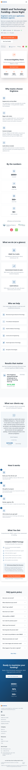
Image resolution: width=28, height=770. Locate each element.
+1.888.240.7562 (5, 750)
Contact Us (3, 733)
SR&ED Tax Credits (4, 717)
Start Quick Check (14, 67)
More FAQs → (14, 653)
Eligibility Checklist (4, 723)
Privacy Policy (23, 763)
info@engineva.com (6, 748)
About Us (3, 729)
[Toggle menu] (26, 2)
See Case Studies (7, 41)
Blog (2, 739)
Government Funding (5, 721)
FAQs (2, 743)
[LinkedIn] (1, 711)
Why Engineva (4, 731)
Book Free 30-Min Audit (9, 37)
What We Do (3, 719)
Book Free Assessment (14, 676)
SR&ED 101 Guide (4, 741)
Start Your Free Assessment (14, 576)
